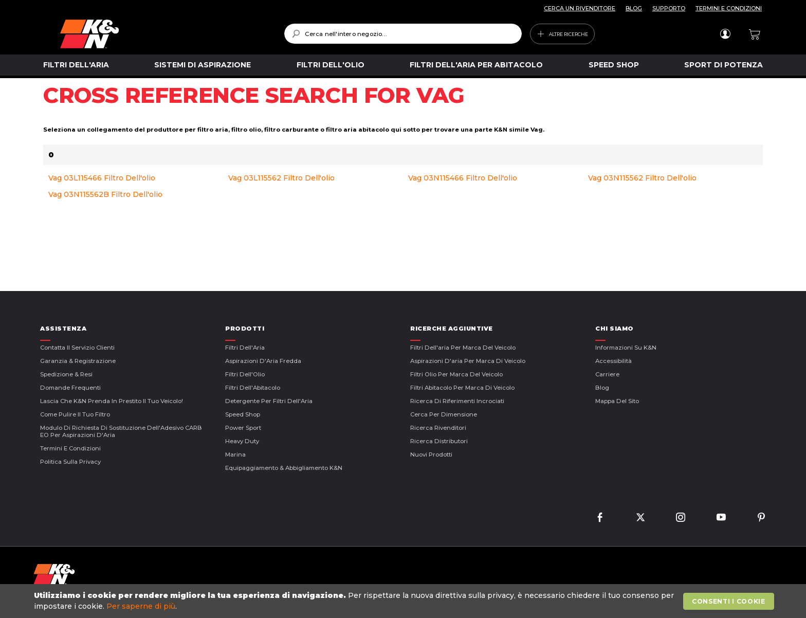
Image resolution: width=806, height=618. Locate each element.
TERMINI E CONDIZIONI (728, 8)
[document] (404, 601)
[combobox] (403, 33)
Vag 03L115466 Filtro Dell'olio (101, 178)
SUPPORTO (668, 8)
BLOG (634, 8)
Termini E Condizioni (70, 448)
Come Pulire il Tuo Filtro (75, 414)
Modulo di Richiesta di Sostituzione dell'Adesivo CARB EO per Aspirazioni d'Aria (121, 431)
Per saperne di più (140, 606)
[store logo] (165, 34)
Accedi (725, 34)
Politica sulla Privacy (70, 461)
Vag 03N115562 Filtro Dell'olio (642, 178)
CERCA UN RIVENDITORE (579, 8)
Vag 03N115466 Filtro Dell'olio (462, 178)
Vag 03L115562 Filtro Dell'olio (281, 178)
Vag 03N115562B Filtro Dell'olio (105, 194)
